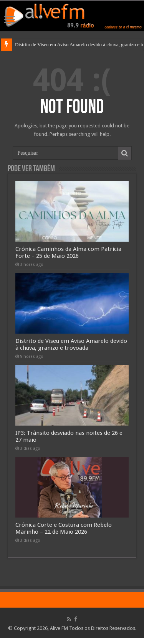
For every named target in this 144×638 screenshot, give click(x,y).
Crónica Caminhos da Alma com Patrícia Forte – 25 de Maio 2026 (68, 252)
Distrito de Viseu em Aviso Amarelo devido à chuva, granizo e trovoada (71, 344)
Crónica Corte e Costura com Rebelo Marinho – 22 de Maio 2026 (63, 528)
